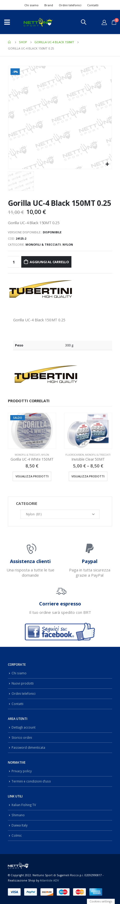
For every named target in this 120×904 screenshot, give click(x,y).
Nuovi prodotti (23, 683)
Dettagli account (23, 727)
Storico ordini (22, 737)
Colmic (17, 835)
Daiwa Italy (20, 825)
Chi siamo (31, 5)
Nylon (67, 244)
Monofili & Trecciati (43, 244)
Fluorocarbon (74, 454)
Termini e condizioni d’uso (31, 781)
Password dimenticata (28, 747)
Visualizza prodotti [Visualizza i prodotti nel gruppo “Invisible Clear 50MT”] (88, 476)
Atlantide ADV (49, 880)
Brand (48, 5)
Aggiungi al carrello (49, 262)
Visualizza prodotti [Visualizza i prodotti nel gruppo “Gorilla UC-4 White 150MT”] (32, 476)
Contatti (92, 5)
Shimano (18, 815)
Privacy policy (22, 771)
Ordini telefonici (70, 5)
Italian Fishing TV (24, 805)
